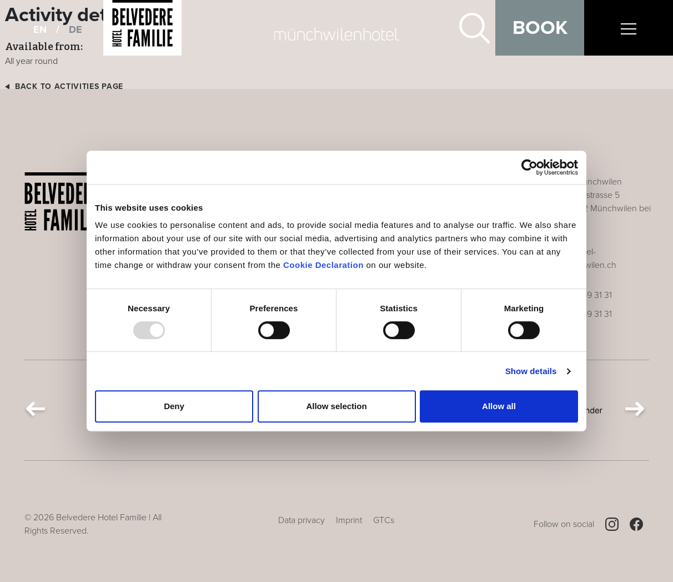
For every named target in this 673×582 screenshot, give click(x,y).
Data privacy (301, 520)
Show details (531, 371)
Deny (174, 406)
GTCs (383, 520)
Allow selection (336, 406)
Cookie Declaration (323, 265)
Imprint (349, 520)
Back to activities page (69, 86)
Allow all (499, 406)
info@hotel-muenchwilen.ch (584, 258)
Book (540, 27)
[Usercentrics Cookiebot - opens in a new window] (529, 167)
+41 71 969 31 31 (582, 295)
